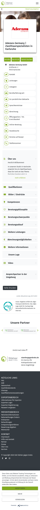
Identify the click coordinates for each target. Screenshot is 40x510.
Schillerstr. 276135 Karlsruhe (18, 67)
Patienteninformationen (10, 415)
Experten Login (6, 403)
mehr (20, 494)
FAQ (2, 380)
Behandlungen (6, 422)
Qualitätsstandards (8, 388)
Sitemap (4, 390)
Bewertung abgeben (32, 9)
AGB (2, 383)
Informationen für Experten (11, 400)
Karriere (4, 449)
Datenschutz (5, 385)
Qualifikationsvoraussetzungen (12, 393)
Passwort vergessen (8, 408)
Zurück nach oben (20, 350)
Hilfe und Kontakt (7, 439)
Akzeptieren (20, 488)
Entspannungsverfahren (10, 425)
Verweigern (20, 500)
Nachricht (15, 59)
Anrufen (7, 59)
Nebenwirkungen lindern (10, 417)
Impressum (5, 437)
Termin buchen (26, 59)
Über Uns (4, 447)
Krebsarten (5, 420)
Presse (3, 444)
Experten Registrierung (9, 405)
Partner (4, 442)
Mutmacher (5, 430)
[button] (19, 74)
